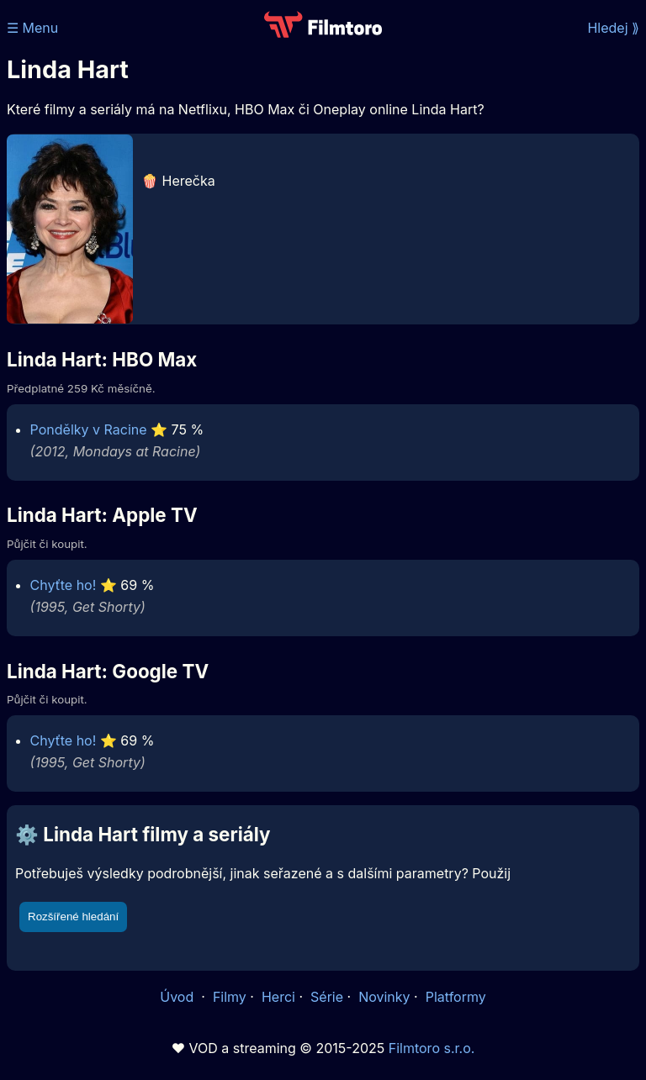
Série (326, 996)
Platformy (456, 996)
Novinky (384, 996)
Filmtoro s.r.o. (432, 1048)
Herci (278, 996)
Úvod (178, 996)
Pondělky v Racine (88, 429)
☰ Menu (32, 27)
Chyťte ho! (63, 585)
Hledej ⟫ (613, 27)
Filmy (229, 996)
